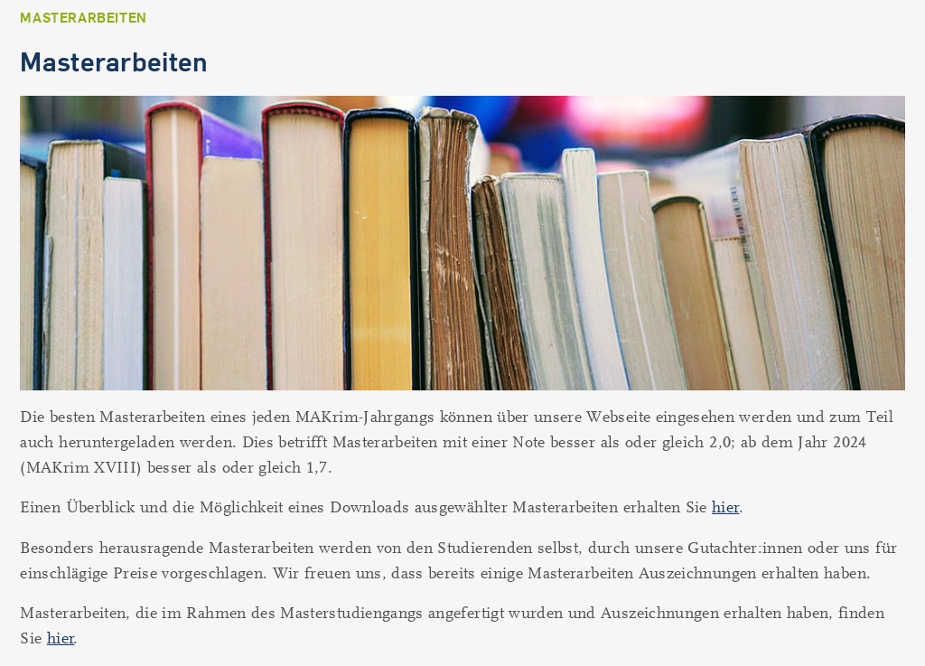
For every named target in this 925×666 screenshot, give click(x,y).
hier (725, 507)
